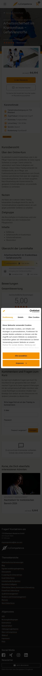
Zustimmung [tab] (8, 317)
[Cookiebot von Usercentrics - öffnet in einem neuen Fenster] (29, 311)
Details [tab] (20, 317)
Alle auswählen (21, 356)
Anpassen (21, 363)
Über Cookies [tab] (33, 317)
